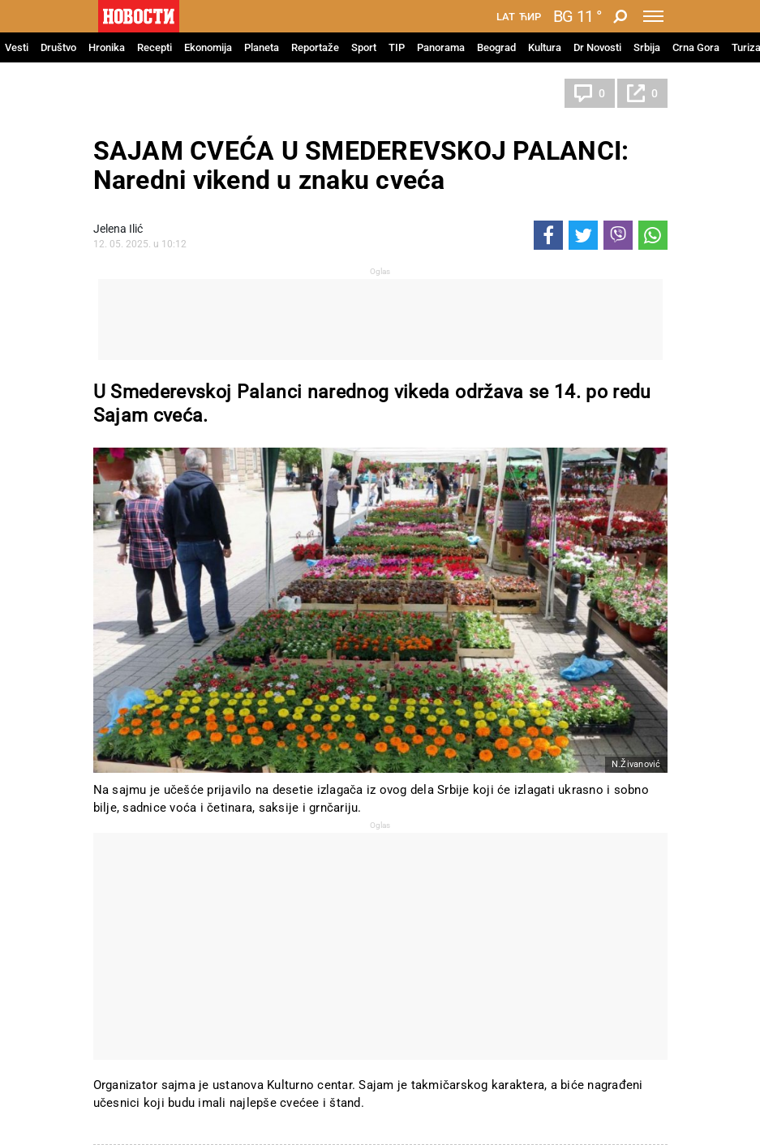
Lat (505, 17)
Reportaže (315, 47)
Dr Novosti (597, 47)
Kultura (544, 47)
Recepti (154, 47)
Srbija (646, 47)
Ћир (530, 17)
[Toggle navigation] (653, 16)
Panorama (441, 47)
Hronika (106, 47)
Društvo (58, 47)
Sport (363, 47)
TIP (397, 47)
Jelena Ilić (118, 228)
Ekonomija (208, 47)
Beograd (496, 47)
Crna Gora (695, 47)
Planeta (261, 47)
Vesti (16, 47)
